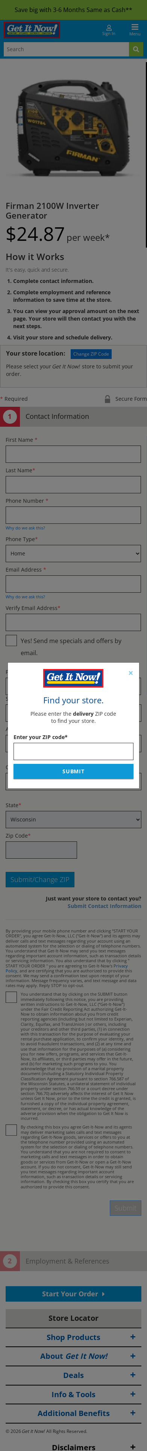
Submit (73, 771)
